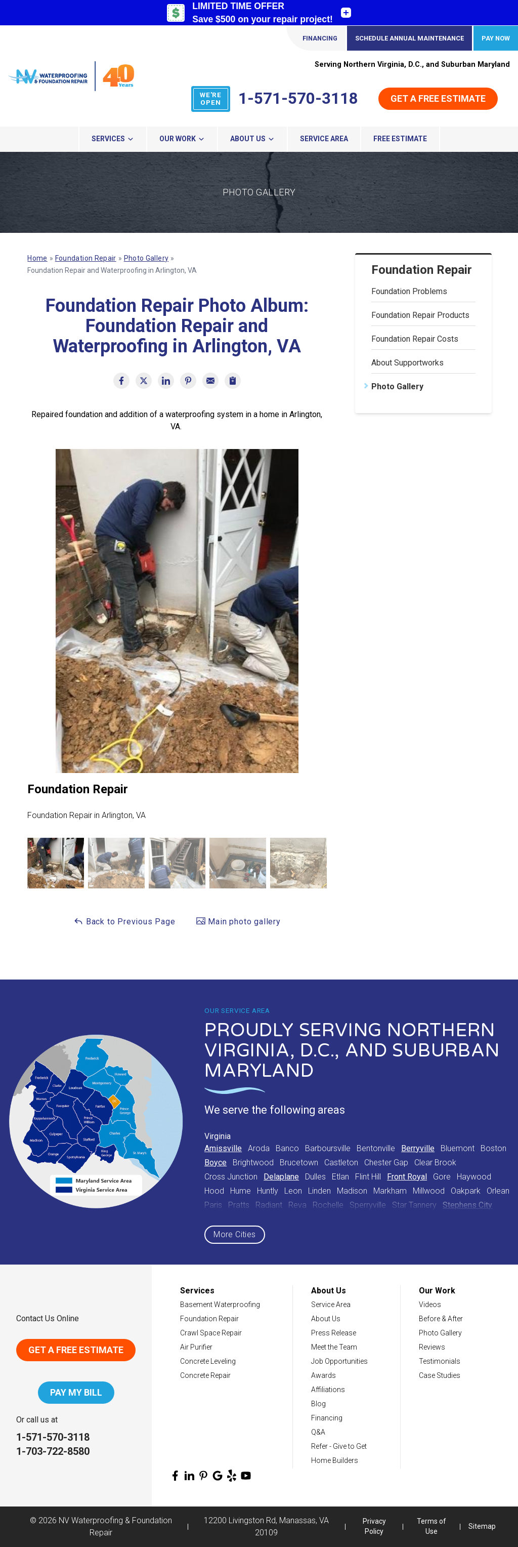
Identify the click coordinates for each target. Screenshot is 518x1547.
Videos (430, 1304)
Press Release (333, 1333)
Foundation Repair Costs (414, 339)
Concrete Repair (205, 1375)
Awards (323, 1375)
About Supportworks (407, 363)
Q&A (318, 1432)
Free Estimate (400, 139)
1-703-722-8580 (53, 1451)
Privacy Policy (374, 1526)
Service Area (324, 139)
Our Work (182, 139)
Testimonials (439, 1361)
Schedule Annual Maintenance (409, 38)
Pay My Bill (76, 1392)
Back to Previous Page (124, 921)
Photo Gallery (397, 386)
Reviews (432, 1347)
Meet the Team (334, 1347)
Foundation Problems (409, 291)
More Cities (234, 1234)
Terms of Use (431, 1526)
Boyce (215, 1162)
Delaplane (281, 1177)
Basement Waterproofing (220, 1304)
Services (113, 139)
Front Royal (407, 1177)
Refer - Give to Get (339, 1446)
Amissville (223, 1148)
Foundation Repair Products (420, 315)
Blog (318, 1404)
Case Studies (439, 1375)
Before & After (441, 1319)
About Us (252, 139)
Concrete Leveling (208, 1361)
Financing (320, 38)
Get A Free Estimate (75, 1350)
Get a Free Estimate (438, 98)
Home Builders (334, 1460)
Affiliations (328, 1390)
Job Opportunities (339, 1361)
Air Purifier (196, 1347)
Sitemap (482, 1526)
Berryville (418, 1148)
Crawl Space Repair (211, 1333)
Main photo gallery (238, 921)
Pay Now (496, 38)
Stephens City (467, 1205)
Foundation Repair (421, 270)
